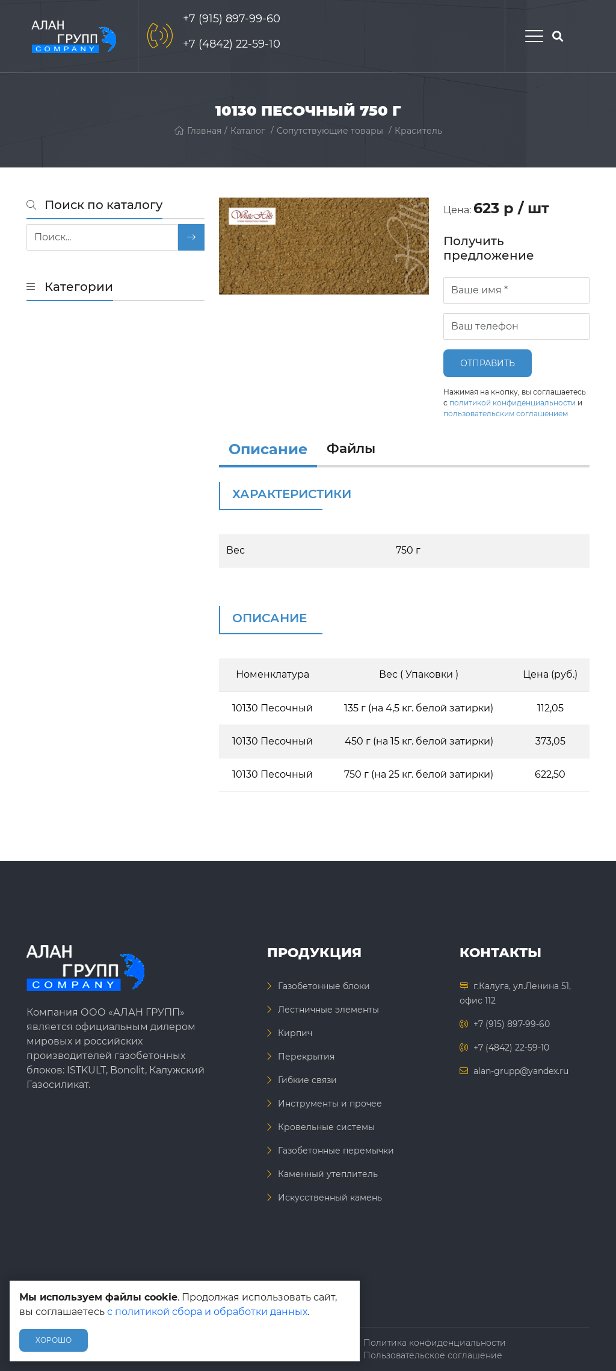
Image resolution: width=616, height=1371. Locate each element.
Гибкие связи (307, 1080)
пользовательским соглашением (505, 413)
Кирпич (295, 1033)
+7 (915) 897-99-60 (231, 18)
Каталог (247, 130)
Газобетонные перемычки (336, 1150)
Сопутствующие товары (330, 130)
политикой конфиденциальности (512, 402)
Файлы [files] (351, 448)
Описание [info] (268, 449)
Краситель (418, 130)
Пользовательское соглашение (432, 1355)
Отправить (487, 363)
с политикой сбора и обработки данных (207, 1311)
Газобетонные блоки (324, 986)
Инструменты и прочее (330, 1103)
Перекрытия (306, 1056)
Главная (197, 130)
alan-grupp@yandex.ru (520, 1071)
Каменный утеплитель (328, 1174)
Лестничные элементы (328, 1009)
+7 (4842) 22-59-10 (231, 44)
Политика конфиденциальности (434, 1342)
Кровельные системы (326, 1127)
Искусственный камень (330, 1197)
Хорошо (53, 1339)
